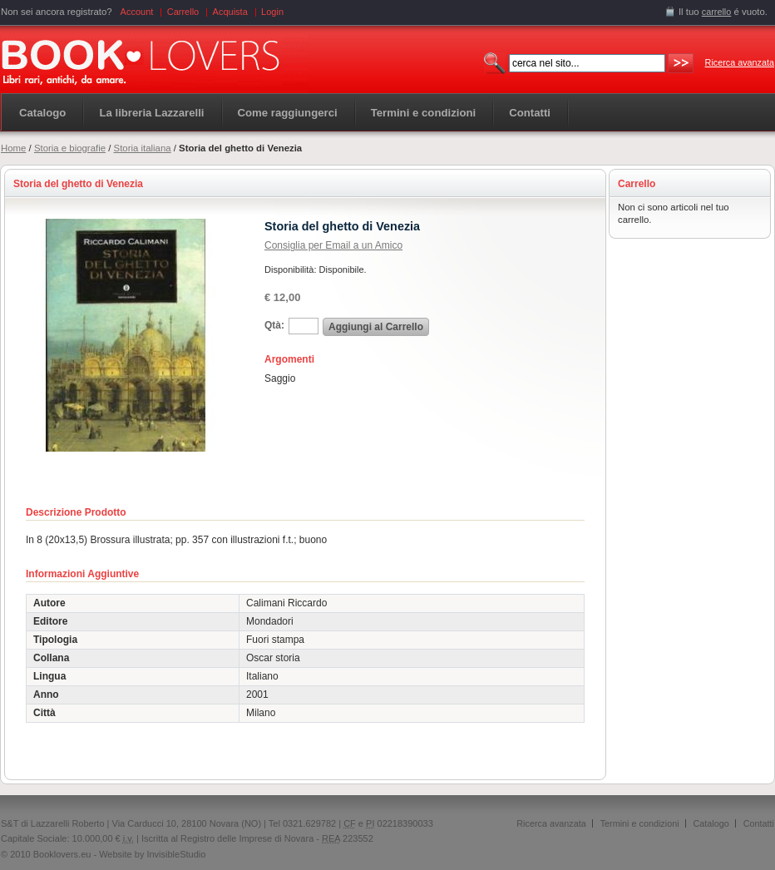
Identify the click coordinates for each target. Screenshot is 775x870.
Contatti (758, 823)
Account (137, 12)
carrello (717, 12)
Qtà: (274, 325)
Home (13, 148)
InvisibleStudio (175, 854)
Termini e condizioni (639, 823)
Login (272, 12)
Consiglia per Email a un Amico (333, 245)
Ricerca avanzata (739, 62)
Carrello (183, 12)
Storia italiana (142, 148)
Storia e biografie (70, 148)
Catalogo (42, 112)
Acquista (230, 12)
